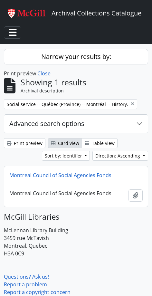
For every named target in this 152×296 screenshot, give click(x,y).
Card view (65, 143)
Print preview (25, 143)
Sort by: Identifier (64, 156)
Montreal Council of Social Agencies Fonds (60, 175)
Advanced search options (46, 123)
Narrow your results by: (76, 56)
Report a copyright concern (37, 292)
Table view (100, 143)
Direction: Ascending (118, 156)
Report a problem (25, 284)
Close (44, 73)
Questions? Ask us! (26, 276)
